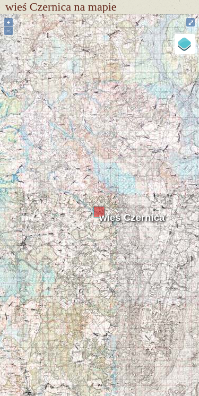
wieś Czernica (132, 217)
